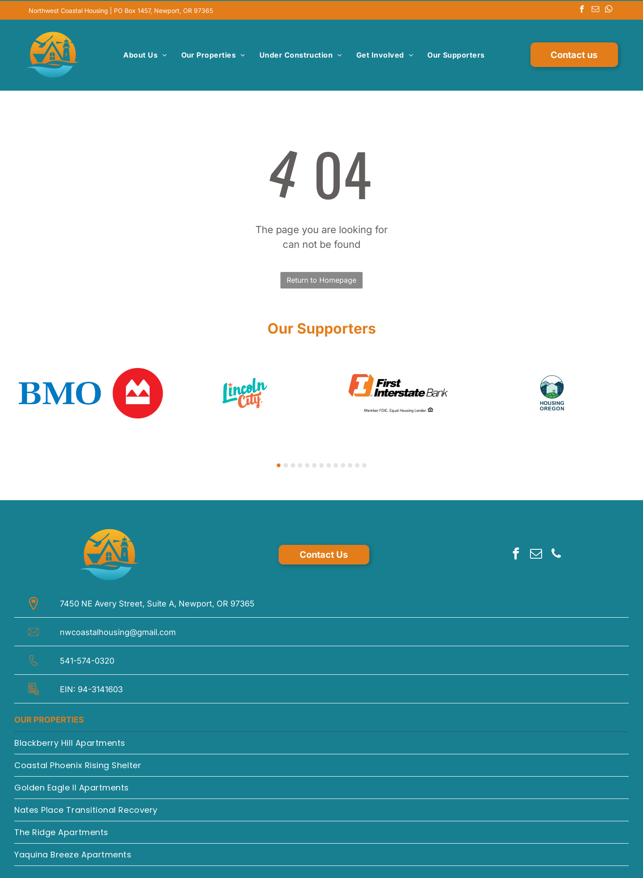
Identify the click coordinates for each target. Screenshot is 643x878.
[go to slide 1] (278, 463)
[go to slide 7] (321, 463)
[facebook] (582, 9)
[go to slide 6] (314, 463)
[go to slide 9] (336, 463)
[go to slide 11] (350, 463)
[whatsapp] (608, 9)
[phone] (556, 553)
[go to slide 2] (286, 463)
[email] (595, 9)
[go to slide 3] (293, 463)
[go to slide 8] (328, 463)
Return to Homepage (321, 278)
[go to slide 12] (357, 463)
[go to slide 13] (364, 463)
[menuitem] (145, 54)
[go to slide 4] (300, 463)
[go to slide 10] (343, 463)
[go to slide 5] (307, 463)
